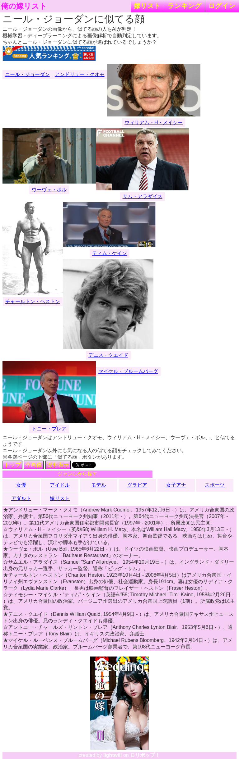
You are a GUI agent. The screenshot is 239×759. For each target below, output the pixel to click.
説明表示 (58, 465)
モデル (98, 485)
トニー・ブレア (49, 428)
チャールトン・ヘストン (32, 301)
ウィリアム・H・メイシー (153, 122)
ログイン (222, 5)
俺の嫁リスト (24, 6)
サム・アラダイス (142, 196)
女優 (21, 485)
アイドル (60, 485)
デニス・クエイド (108, 355)
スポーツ (215, 485)
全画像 (33, 465)
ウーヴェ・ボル (49, 189)
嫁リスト (147, 5)
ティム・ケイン (109, 253)
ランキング (184, 5)
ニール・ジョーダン (27, 74)
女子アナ (176, 485)
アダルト (21, 498)
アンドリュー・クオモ (80, 74)
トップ (12, 465)
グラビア (137, 485)
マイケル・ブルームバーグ (128, 371)
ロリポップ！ (145, 755)
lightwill (112, 755)
